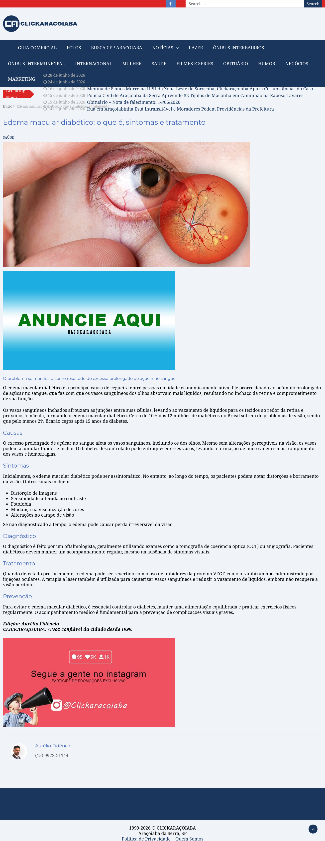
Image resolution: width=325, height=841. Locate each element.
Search (313, 3)
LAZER (196, 48)
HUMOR (266, 63)
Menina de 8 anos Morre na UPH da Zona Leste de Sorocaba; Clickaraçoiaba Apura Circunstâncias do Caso (200, 89)
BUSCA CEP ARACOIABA (116, 48)
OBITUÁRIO (235, 63)
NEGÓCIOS (296, 63)
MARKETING (21, 79)
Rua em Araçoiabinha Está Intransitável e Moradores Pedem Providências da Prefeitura (180, 109)
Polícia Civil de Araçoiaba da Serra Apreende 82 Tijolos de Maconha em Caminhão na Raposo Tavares (195, 95)
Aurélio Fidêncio (53, 746)
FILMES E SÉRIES (194, 63)
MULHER (132, 63)
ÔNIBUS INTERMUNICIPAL (36, 63)
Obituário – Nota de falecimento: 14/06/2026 (133, 102)
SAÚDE (159, 63)
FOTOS (74, 48)
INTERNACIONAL (93, 63)
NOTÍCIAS (162, 48)
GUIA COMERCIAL (37, 48)
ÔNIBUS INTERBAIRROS (238, 48)
